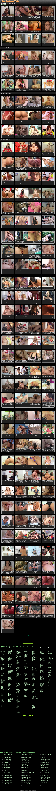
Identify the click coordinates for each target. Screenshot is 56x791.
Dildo (9, 694)
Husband (18, 712)
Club (9, 665)
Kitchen (25, 662)
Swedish (41, 689)
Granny (17, 691)
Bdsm (2, 675)
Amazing (2, 650)
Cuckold (10, 679)
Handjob (18, 700)
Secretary (42, 653)
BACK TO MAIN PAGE (28, 643)
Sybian (41, 692)
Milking (25, 692)
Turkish (49, 659)
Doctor (9, 696)
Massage (26, 682)
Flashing (18, 670)
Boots (2, 692)
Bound (2, 695)
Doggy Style (11, 698)
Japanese (26, 654)
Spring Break (42, 676)
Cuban (9, 678)
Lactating (26, 666)
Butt (1, 706)
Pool (33, 691)
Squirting (42, 678)
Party (33, 680)
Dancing (10, 689)
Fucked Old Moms (8, 777)
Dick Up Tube (7, 765)
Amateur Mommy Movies (28, 772)
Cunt (9, 683)
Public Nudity (35, 698)
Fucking (18, 676)
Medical (25, 686)
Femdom (18, 662)
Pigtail (33, 688)
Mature (25, 685)
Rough (33, 710)
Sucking (41, 686)
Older (33, 669)
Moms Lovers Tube (26, 777)
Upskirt (49, 667)
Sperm (41, 673)
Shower (41, 664)
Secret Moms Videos (45, 759)
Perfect (33, 683)
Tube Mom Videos (26, 778)
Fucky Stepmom (44, 770)
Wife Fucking (7, 772)
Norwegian (34, 657)
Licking (25, 673)
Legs (25, 670)
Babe (2, 667)
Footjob (17, 673)
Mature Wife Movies (26, 780)
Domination (10, 699)
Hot (17, 707)
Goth (17, 688)
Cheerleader (11, 656)
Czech (9, 686)
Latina (25, 669)
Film (17, 666)
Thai (49, 652)
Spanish (41, 671)
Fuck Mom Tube (44, 775)
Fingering (18, 667)
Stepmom (42, 679)
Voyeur (49, 672)
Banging (2, 670)
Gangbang (18, 680)
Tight (49, 654)
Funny (17, 677)
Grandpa (18, 690)
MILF (25, 691)
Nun (33, 660)
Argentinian (3, 654)
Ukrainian (50, 663)
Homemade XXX (7, 767)
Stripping (42, 683)
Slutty (41, 669)
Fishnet (17, 668)
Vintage (49, 670)
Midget (25, 690)
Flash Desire (25, 764)
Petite (33, 685)
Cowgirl (10, 675)
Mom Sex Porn (44, 782)
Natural (33, 651)
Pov (33, 695)
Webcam (49, 675)
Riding (33, 706)
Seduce (41, 654)
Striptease (42, 684)
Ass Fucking (3, 658)
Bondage (2, 691)
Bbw (1, 674)
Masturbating (27, 684)
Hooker (17, 705)
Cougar (10, 672)
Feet (17, 661)
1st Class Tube (7, 783)
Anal (1, 652)
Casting (10, 650)
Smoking (42, 670)
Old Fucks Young (35, 670)
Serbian (41, 656)
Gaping (17, 682)
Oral (33, 672)
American (3, 651)
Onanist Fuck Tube (8, 760)
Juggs (25, 656)
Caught (9, 652)
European (18, 651)
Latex (25, 668)
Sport (41, 675)
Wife (49, 680)
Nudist (33, 659)
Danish (9, 691)
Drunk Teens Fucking (27, 760)
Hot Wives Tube (44, 780)
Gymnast (18, 696)
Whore (49, 679)
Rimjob (33, 707)
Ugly (49, 662)
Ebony (17, 648)
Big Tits (2, 681)
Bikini (2, 683)
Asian (2, 656)
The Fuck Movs (7, 759)
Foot (17, 672)
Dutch (9, 701)
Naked (33, 648)
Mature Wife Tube (8, 775)
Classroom (10, 661)
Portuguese (34, 693)
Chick (9, 657)
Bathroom (3, 672)
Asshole (2, 659)
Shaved (41, 661)
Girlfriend (18, 684)
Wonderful (50, 682)
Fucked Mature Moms (46, 772)
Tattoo (49, 648)
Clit (9, 663)
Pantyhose (34, 679)
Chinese (10, 658)
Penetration (34, 682)
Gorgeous (18, 686)
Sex (40, 657)
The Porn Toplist (7, 774)
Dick (9, 693)
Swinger (41, 691)
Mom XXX (43, 760)
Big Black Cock (4, 679)
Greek (17, 692)
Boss (2, 694)
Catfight (10, 651)
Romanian (34, 708)
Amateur (2, 648)
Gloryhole (18, 685)
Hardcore (18, 701)
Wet (48, 676)
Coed (9, 667)
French (17, 675)
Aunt (1, 661)
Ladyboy (26, 667)
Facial (17, 657)
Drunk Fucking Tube (8, 754)
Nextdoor (34, 654)
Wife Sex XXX (25, 769)
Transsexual (50, 658)
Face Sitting (18, 656)
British (2, 700)
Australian (3, 663)
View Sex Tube (25, 756)
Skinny (41, 665)
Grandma (18, 689)
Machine (26, 678)
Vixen (49, 671)
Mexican (26, 689)
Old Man (34, 668)
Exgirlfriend (18, 652)
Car (9, 648)
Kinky (25, 660)
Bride (2, 699)
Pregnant (34, 696)
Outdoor (33, 675)
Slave (41, 666)
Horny (17, 706)
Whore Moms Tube (45, 778)
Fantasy (18, 659)
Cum (9, 680)
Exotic (17, 653)
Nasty (33, 650)
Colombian (10, 670)
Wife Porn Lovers (45, 765)
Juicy (25, 657)
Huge (17, 710)
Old (32, 667)
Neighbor (34, 653)
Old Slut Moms (7, 778)
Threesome (50, 653)
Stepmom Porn (25, 765)
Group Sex (18, 693)
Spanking (42, 672)
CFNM (9, 653)
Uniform (49, 666)
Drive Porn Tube (7, 764)
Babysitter (3, 668)
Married (25, 681)
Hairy (17, 699)
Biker (2, 682)
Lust (25, 675)
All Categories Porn (26, 783)
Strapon (41, 682)
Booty (2, 693)
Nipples (33, 656)
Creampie (10, 677)
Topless (49, 656)
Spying (41, 677)
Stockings (42, 680)
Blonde (2, 688)
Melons (25, 688)
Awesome (3, 664)
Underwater (50, 664)
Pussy (33, 701)
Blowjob (2, 689)
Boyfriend (3, 696)
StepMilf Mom (25, 762)
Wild (49, 681)
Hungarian (18, 711)
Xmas (49, 686)
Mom (25, 695)
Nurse (33, 661)
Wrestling (50, 683)
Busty (2, 705)
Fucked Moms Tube (26, 774)
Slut (40, 667)
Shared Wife (42, 660)
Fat (17, 660)
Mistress (26, 694)
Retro (33, 705)
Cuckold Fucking (45, 769)
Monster (26, 696)
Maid (25, 679)
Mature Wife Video (8, 780)
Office (33, 666)
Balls (2, 669)
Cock (9, 666)
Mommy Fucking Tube (46, 774)
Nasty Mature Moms (45, 777)
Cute (9, 685)
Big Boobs (3, 680)
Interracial (26, 650)
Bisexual (2, 685)
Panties (33, 678)
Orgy (33, 674)
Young (49, 689)
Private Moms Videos (46, 754)
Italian (25, 651)
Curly (9, 684)
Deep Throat (11, 692)
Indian (25, 648)
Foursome (18, 674)
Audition (2, 660)
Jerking (25, 655)
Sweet (41, 690)
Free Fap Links (25, 767)
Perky (33, 684)
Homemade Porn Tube (27, 754)
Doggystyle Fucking (26, 757)
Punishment (34, 699)
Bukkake (2, 702)
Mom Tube (6, 762)
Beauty (2, 677)
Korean (25, 663)
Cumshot (10, 682)
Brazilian (2, 698)
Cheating (10, 654)
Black (2, 687)
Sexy (41, 659)
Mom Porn (24, 770)
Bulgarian (3, 704)
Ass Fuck (24, 759)
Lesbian (25, 672)
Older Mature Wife (8, 756)
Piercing (33, 686)
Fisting (17, 669)
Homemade (18, 704)
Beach (2, 676)
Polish (33, 690)
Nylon (33, 663)
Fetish (17, 663)
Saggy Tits (42, 648)
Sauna (41, 650)
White (49, 678)
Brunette (2, 701)
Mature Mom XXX (8, 769)
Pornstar (34, 692)
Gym (17, 695)
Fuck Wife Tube (7, 757)
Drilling (9, 700)
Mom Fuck (6, 770)
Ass (1, 657)
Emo (17, 650)
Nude (33, 658)
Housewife (18, 708)
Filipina (17, 664)
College (10, 669)
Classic (9, 660)
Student (41, 685)
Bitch (2, 686)
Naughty (33, 652)
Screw (41, 652)
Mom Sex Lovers (45, 764)
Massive (26, 683)
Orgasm (33, 673)
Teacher (49, 650)
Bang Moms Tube (26, 775)
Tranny (49, 657)
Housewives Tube (8, 782)
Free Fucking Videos (45, 762)
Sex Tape (42, 658)
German (18, 683)
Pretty (33, 697)
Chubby (10, 659)
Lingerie (26, 674)
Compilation (10, 671)
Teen (49, 651)
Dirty (9, 695)
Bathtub (2, 673)
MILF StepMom (44, 756)
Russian (33, 711)
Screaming (42, 651)
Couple (9, 673)
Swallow (41, 688)
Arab (2, 653)
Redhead (34, 704)
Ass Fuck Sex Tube (26, 782)
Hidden (17, 702)
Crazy (9, 676)
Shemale (42, 663)
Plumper (33, 689)
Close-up (10, 664)
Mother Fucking (44, 767)
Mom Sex (43, 757)
